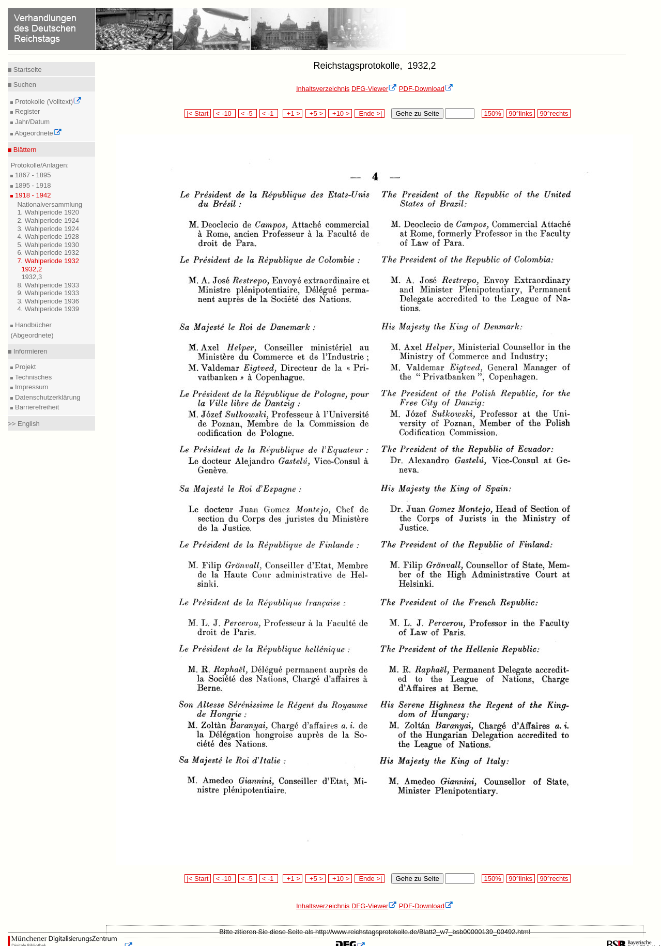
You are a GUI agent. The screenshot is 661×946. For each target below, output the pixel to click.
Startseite (26, 69)
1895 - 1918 (32, 185)
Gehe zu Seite (417, 113)
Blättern (23, 150)
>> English (23, 424)
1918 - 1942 (32, 195)
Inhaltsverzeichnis (322, 89)
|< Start (197, 113)
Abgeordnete (37, 133)
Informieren (29, 351)
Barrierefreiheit (36, 407)
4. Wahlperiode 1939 (48, 309)
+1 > (292, 113)
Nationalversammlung (49, 204)
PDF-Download (426, 89)
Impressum (30, 387)
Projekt (24, 367)
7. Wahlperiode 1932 (48, 261)
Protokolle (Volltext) (47, 101)
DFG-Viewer (374, 89)
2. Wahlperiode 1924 (48, 220)
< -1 (269, 113)
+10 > (340, 113)
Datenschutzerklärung (46, 397)
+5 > (315, 113)
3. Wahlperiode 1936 (48, 301)
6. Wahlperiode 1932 (48, 252)
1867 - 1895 (32, 175)
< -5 (247, 113)
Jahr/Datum (31, 122)
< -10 (224, 113)
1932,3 (31, 277)
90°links (520, 113)
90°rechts (554, 113)
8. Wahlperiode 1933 (48, 285)
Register (26, 111)
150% (492, 113)
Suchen (23, 84)
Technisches (32, 377)
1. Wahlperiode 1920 (48, 212)
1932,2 (31, 269)
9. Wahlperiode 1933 (48, 293)
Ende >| (369, 113)
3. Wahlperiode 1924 (48, 229)
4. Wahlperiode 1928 (48, 236)
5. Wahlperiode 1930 (48, 245)
